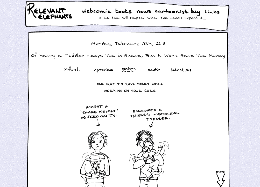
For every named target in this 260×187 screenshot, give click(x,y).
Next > (155, 69)
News (144, 11)
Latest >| (179, 69)
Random (129, 69)
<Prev (103, 69)
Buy (196, 12)
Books (124, 11)
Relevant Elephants (50, 18)
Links (213, 11)
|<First (71, 69)
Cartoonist (172, 11)
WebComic (98, 11)
